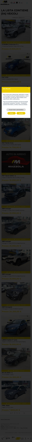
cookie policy (15, 99)
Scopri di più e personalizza (16, 109)
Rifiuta (11, 113)
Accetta (21, 113)
